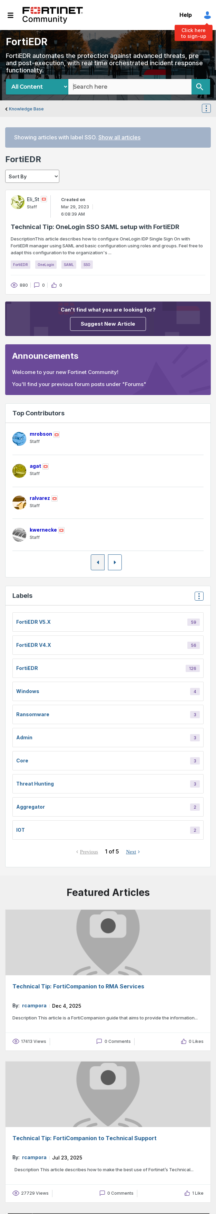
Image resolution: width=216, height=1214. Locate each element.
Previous (89, 852)
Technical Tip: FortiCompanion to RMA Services (78, 986)
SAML (69, 265)
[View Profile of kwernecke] (43, 530)
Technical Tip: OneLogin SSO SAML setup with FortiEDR (95, 226)
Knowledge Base (26, 108)
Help (185, 14)
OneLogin (46, 265)
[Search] (201, 87)
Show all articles (119, 137)
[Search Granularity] (37, 87)
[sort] (32, 176)
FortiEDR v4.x (33, 645)
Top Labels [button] (197, 598)
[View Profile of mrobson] (41, 434)
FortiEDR (20, 265)
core (22, 760)
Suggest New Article (108, 323)
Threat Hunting (35, 784)
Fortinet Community (52, 15)
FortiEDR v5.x (33, 622)
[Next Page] (115, 562)
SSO (87, 265)
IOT (20, 830)
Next (131, 852)
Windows (27, 691)
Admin (24, 737)
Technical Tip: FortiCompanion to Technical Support (84, 1138)
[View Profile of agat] (35, 466)
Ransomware (32, 714)
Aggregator (30, 807)
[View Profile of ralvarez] (40, 498)
